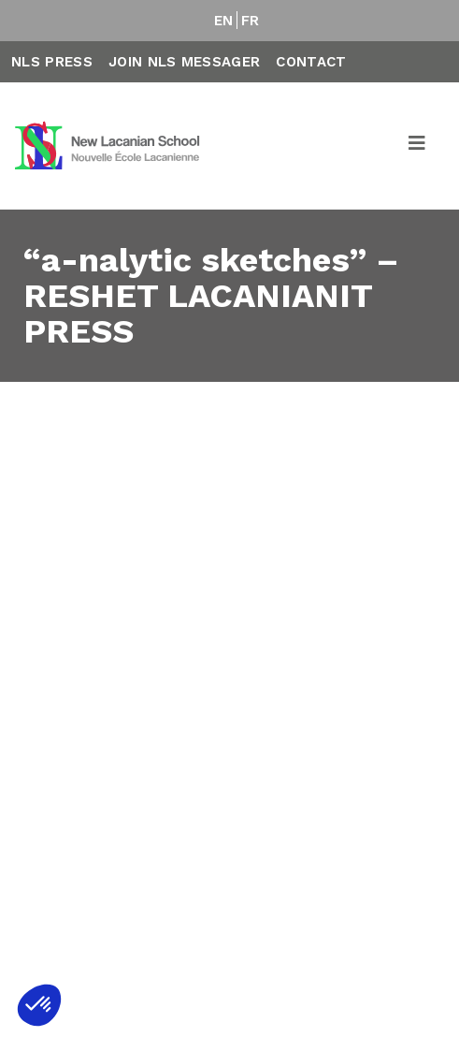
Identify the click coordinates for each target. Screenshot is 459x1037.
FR (250, 20)
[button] (39, 1005)
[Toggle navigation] (418, 146)
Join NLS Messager (184, 61)
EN (224, 20)
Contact (311, 61)
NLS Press (52, 61)
